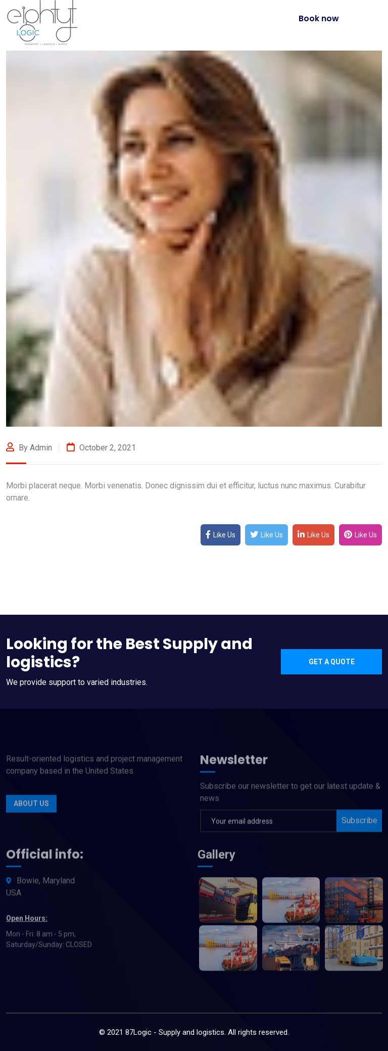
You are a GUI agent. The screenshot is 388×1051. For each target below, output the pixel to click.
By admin (29, 447)
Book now (319, 18)
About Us (31, 806)
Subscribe (359, 823)
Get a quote (332, 662)
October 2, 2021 (101, 447)
